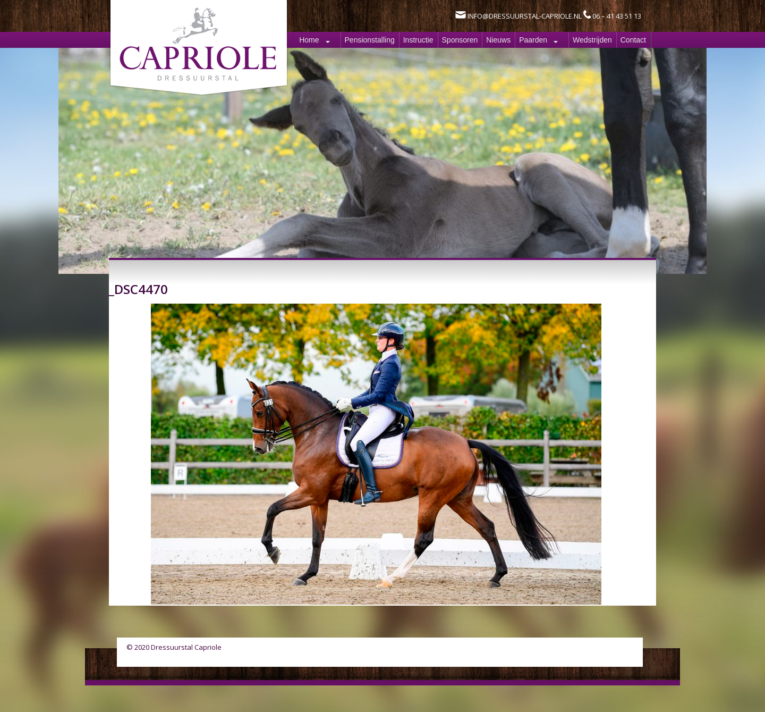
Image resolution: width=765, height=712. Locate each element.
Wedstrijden (592, 40)
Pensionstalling (370, 40)
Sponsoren (460, 40)
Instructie (418, 40)
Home (309, 40)
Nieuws (498, 40)
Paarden (533, 40)
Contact (633, 40)
